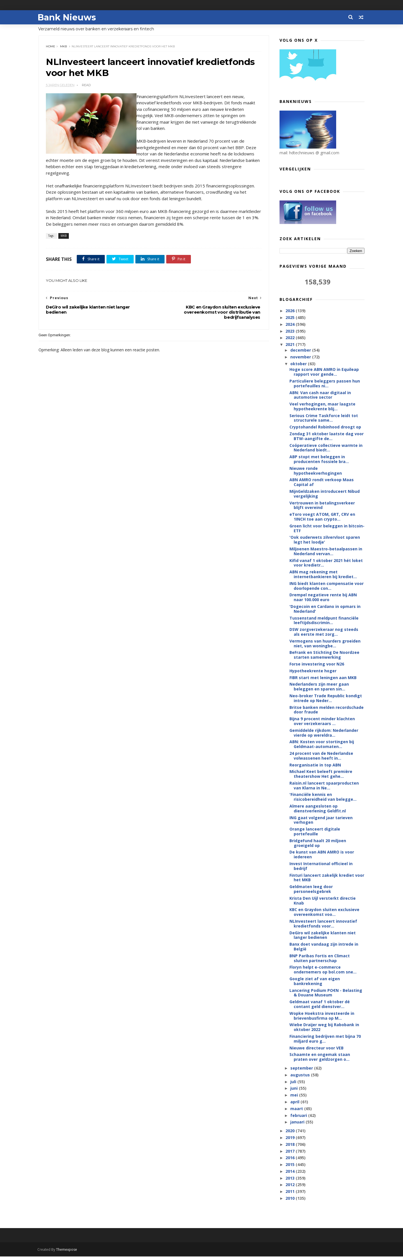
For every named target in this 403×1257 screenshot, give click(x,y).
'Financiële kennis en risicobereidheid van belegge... (322, 797)
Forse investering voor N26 (316, 664)
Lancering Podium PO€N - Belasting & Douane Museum (325, 993)
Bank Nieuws (68, 17)
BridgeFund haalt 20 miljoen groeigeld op (317, 843)
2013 (290, 1178)
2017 (290, 1151)
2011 (290, 1191)
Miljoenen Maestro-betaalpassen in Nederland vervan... (325, 551)
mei (294, 1095)
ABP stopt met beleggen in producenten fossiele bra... (319, 459)
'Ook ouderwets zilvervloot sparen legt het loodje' (324, 540)
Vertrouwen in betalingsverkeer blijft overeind (322, 505)
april (295, 1102)
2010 (290, 1198)
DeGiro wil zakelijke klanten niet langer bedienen (322, 935)
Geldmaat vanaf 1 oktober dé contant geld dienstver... (319, 1004)
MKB (63, 46)
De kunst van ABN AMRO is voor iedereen (321, 855)
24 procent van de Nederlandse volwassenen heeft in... (321, 756)
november (301, 357)
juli (293, 1082)
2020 (290, 1131)
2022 (290, 338)
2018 (290, 1144)
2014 (290, 1171)
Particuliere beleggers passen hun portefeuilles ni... (324, 384)
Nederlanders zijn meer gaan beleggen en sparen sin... (319, 687)
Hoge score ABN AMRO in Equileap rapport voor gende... (324, 372)
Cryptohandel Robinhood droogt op (325, 427)
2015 (290, 1164)
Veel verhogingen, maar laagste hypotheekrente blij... (322, 407)
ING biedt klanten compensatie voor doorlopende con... (326, 586)
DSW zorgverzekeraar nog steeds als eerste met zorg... (323, 632)
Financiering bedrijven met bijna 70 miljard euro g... (325, 1039)
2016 (290, 1158)
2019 (290, 1137)
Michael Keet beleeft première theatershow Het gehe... (320, 774)
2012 (290, 1185)
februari (299, 1115)
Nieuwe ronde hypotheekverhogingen (315, 471)
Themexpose (67, 1250)
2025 (290, 317)
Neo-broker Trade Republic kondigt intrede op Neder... (325, 698)
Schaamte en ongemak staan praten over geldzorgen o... (319, 1057)
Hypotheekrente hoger (312, 671)
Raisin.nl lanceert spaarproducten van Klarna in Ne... (324, 786)
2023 (290, 331)
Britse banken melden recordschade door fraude (326, 710)
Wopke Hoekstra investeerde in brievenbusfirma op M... (321, 1016)
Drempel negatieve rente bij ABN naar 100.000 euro (323, 597)
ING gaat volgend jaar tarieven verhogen (320, 820)
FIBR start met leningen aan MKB (322, 678)
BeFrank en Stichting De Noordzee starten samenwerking (324, 655)
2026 (290, 311)
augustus (300, 1075)
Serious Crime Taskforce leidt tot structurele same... (323, 418)
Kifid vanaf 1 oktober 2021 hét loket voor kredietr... (326, 563)
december (301, 350)
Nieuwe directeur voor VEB (316, 1048)
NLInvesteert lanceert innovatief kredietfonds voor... (323, 924)
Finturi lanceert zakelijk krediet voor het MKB (326, 878)
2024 (290, 324)
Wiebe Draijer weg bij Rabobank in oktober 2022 (324, 1027)
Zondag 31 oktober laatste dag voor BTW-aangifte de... (326, 436)
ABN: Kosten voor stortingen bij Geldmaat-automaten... (321, 744)
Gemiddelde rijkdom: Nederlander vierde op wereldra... (323, 733)
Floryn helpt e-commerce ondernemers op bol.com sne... (322, 970)
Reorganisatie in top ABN (315, 765)
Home (51, 46)
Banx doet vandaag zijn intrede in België (323, 947)
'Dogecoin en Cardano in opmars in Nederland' (324, 609)
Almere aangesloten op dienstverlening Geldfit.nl (317, 809)
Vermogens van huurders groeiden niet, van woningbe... (324, 644)
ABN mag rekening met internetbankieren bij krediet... (323, 574)
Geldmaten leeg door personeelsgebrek (310, 889)
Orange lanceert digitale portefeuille (314, 832)
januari (298, 1122)
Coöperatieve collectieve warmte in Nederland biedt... (325, 448)
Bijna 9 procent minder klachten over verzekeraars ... (322, 721)
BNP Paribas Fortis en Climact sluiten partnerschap (319, 958)
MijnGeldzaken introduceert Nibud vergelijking (324, 494)
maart (297, 1109)
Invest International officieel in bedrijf (320, 866)
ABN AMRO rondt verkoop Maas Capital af (321, 482)
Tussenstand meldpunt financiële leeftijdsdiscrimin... (323, 621)
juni (294, 1088)
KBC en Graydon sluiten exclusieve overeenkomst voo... (324, 912)
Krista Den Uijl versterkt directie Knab (322, 901)
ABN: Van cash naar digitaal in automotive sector (320, 395)
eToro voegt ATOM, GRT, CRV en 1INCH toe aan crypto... (322, 517)
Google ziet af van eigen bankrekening (314, 981)
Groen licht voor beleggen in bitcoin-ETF (326, 528)
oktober (299, 364)
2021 (290, 344)
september (302, 1068)
